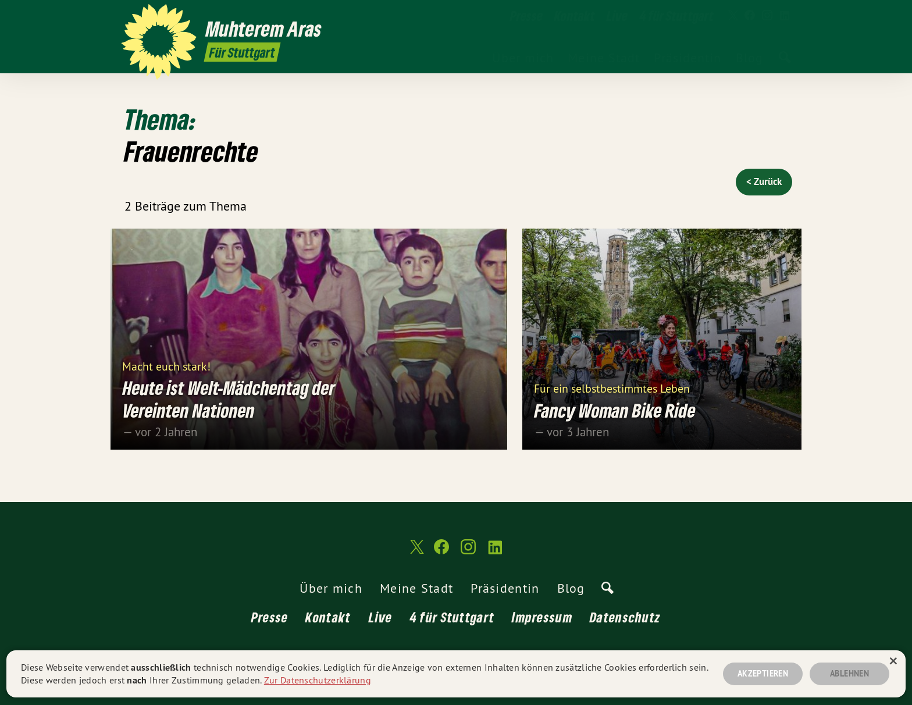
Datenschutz (625, 616)
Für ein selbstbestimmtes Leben (612, 387)
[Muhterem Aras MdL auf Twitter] (732, 16)
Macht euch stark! (166, 365)
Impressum (542, 616)
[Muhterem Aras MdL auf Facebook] (749, 16)
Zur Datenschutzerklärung (317, 680)
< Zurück (764, 181)
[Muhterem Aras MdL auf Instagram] (767, 16)
